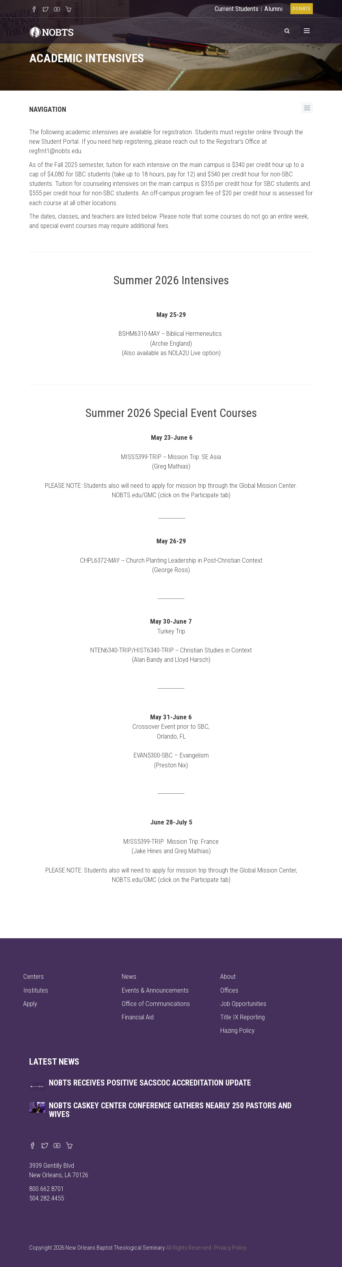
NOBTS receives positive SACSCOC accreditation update (150, 1082)
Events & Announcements (155, 990)
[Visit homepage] (51, 31)
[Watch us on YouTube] (57, 10)
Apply (30, 1004)
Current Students (236, 9)
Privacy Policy (230, 1247)
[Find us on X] (44, 1146)
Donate (301, 8)
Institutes (35, 990)
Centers (33, 976)
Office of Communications (156, 1004)
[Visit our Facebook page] (32, 1146)
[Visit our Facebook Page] (34, 10)
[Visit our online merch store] (68, 10)
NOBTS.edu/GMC (134, 495)
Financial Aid (138, 1017)
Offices (229, 990)
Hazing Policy (237, 1030)
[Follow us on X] (45, 10)
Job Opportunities (243, 1004)
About (228, 976)
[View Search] (287, 29)
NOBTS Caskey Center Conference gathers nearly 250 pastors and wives (170, 1110)
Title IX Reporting (242, 1017)
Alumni (273, 9)
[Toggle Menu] (307, 31)
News (129, 976)
